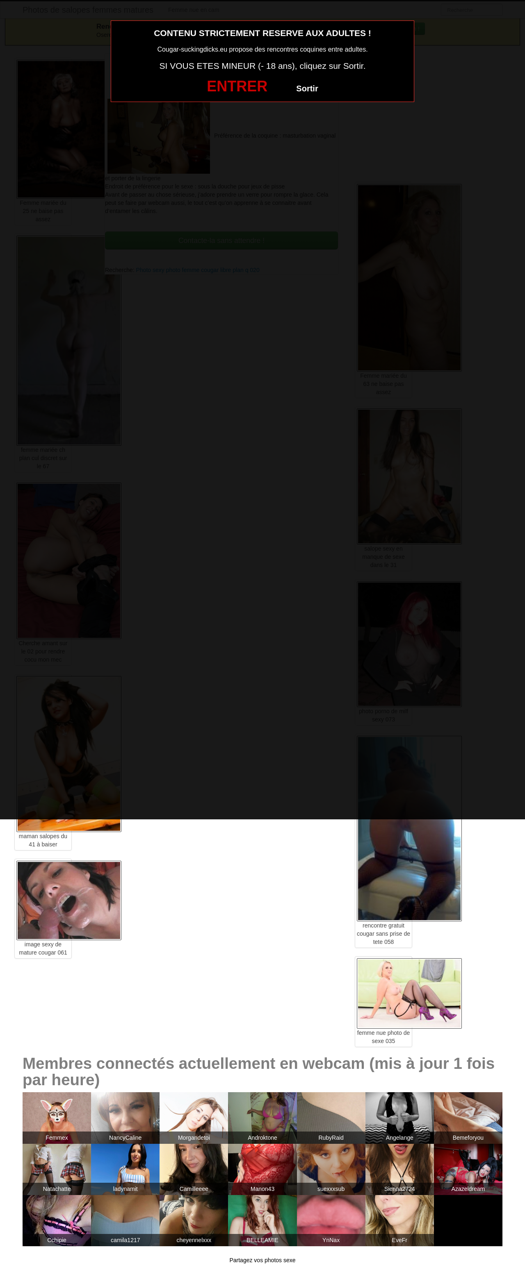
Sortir (307, 88)
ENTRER (237, 86)
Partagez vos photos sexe (262, 1260)
